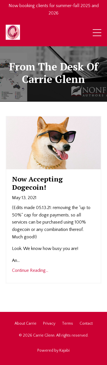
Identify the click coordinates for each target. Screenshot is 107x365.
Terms (67, 323)
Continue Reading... (30, 270)
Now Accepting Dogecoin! (37, 183)
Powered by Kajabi (53, 350)
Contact (86, 323)
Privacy (49, 323)
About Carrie (26, 323)
